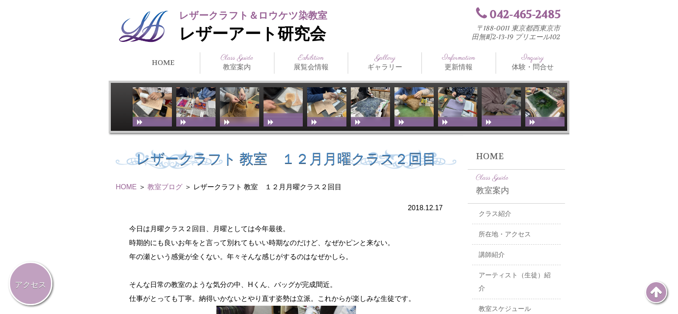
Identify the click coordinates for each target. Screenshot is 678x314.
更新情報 (458, 62)
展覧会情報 (311, 62)
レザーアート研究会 (252, 34)
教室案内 (237, 62)
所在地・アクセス (505, 234)
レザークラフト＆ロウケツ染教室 (253, 15)
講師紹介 (492, 254)
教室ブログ (164, 187)
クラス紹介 (495, 213)
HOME (163, 62)
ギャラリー (385, 62)
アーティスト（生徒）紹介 (515, 282)
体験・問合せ (533, 62)
